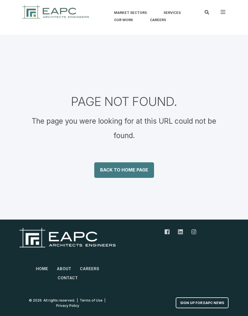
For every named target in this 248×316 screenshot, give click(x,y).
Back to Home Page (124, 170)
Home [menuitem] (42, 268)
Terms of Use (91, 300)
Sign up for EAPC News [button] (202, 303)
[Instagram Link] (192, 232)
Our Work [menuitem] (123, 20)
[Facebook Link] (169, 232)
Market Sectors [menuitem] (130, 12)
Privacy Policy (67, 305)
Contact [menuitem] (68, 277)
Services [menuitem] (172, 12)
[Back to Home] (55, 12)
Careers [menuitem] (158, 20)
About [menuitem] (64, 268)
